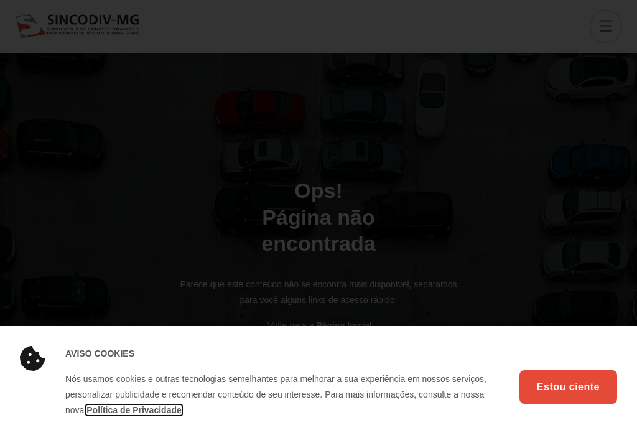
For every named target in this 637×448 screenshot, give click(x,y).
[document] (318, 224)
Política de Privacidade (134, 410)
